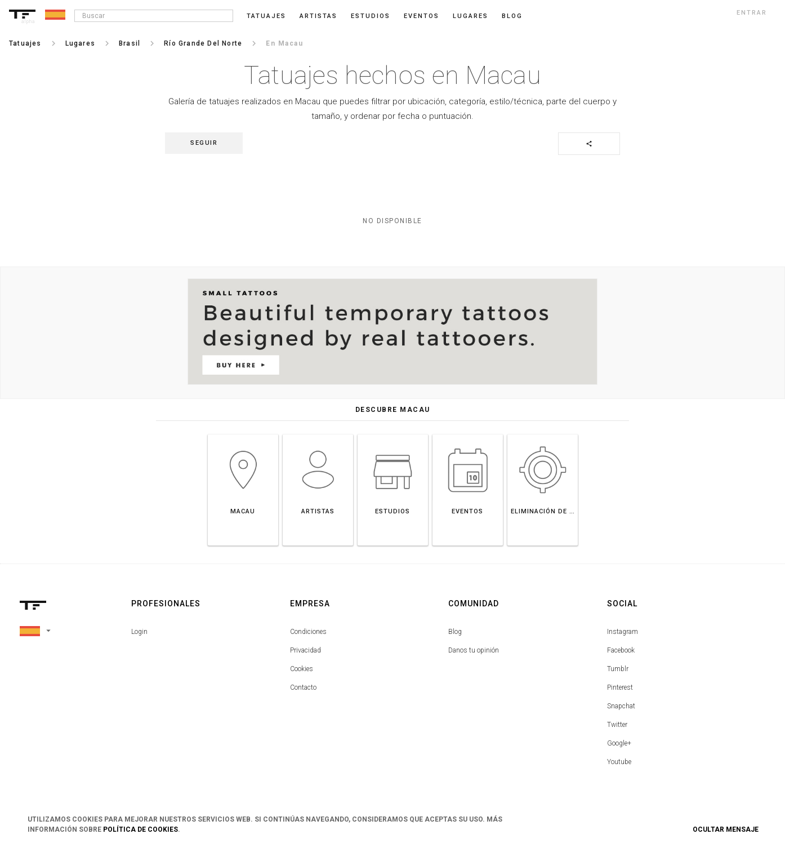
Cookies (301, 669)
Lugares (470, 16)
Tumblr (617, 669)
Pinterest (620, 687)
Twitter (617, 725)
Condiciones (308, 632)
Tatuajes (266, 16)
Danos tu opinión (473, 650)
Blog (455, 632)
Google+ (619, 743)
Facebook (621, 650)
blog (512, 16)
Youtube (619, 762)
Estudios (370, 16)
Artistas (318, 16)
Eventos (421, 16)
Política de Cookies (140, 829)
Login (139, 632)
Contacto (303, 687)
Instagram (622, 632)
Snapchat (621, 706)
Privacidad (305, 650)
